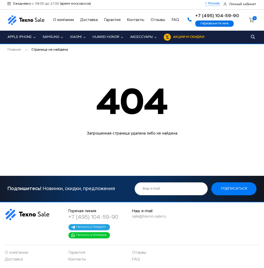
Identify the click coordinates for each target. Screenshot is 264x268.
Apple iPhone (20, 37)
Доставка (89, 20)
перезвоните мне (214, 23)
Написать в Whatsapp (89, 235)
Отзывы (158, 20)
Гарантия (112, 20)
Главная (14, 49)
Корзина (254, 19)
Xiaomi (76, 37)
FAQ (175, 20)
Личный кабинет (242, 4)
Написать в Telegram (88, 227)
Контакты (135, 20)
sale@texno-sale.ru (149, 216)
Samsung (51, 37)
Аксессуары (141, 37)
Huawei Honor (106, 37)
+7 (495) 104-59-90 (93, 217)
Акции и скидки (188, 37)
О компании (63, 20)
